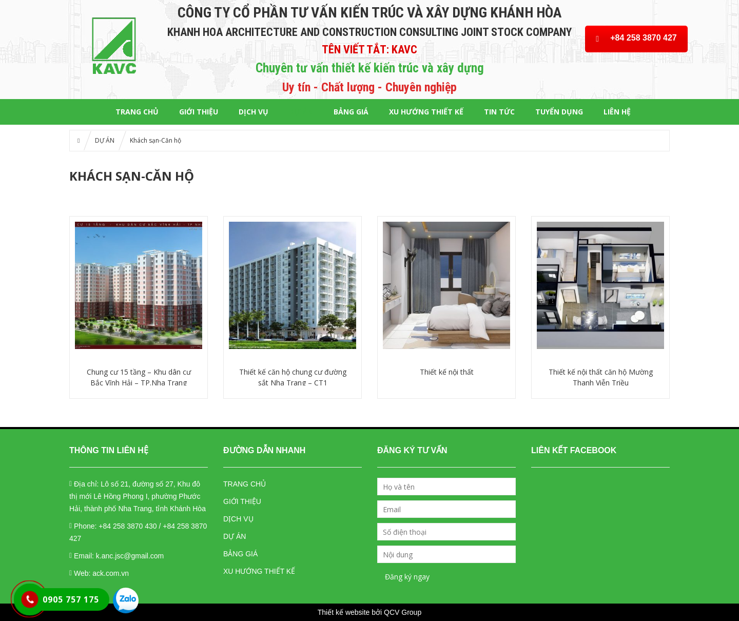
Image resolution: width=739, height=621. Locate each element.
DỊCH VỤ (253, 112)
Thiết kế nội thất (447, 372)
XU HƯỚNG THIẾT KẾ (426, 112)
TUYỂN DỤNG (559, 112)
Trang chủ (137, 112)
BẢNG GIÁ (351, 112)
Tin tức (499, 112)
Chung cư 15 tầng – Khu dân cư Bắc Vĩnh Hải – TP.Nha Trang (139, 377)
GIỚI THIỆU (198, 112)
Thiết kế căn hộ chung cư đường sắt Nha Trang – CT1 (292, 377)
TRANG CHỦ (244, 484)
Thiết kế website (344, 612)
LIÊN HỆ (617, 112)
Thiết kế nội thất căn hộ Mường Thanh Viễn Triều (601, 377)
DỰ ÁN (301, 112)
